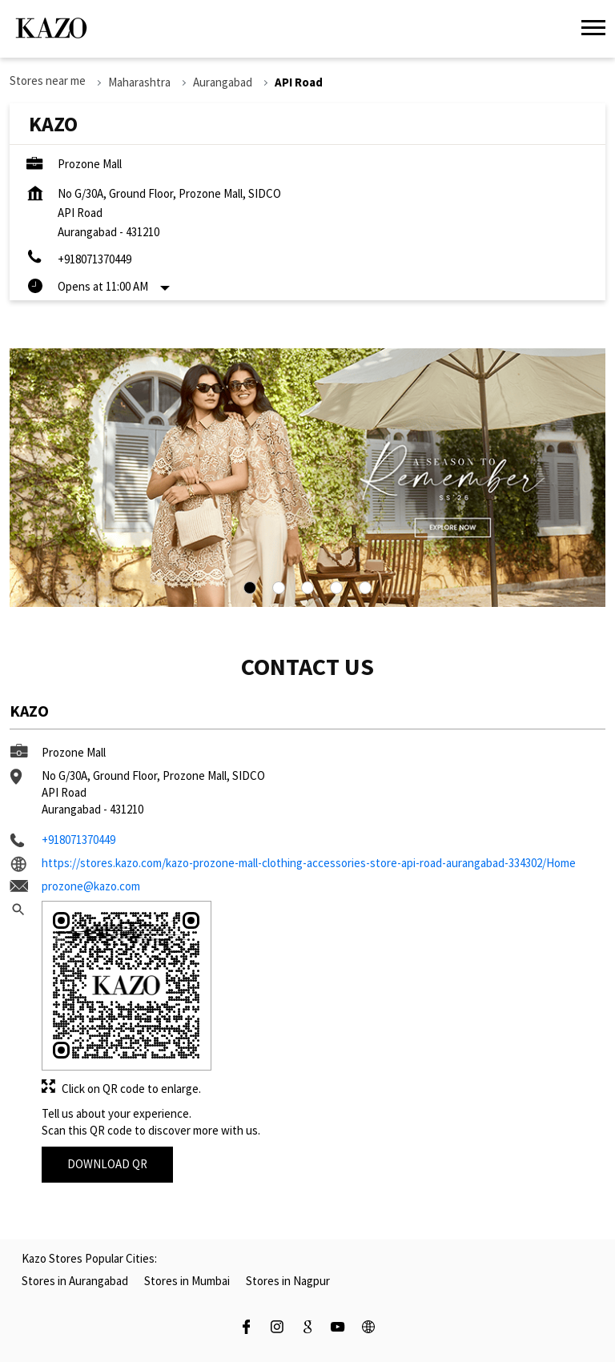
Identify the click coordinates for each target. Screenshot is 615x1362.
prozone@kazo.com (91, 886)
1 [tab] (249, 587)
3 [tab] (307, 587)
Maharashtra (139, 82)
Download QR (107, 1163)
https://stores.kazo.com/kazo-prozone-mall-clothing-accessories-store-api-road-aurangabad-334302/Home (309, 862)
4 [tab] (336, 587)
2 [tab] (278, 587)
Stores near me (48, 80)
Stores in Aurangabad (75, 1280)
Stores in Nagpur (288, 1280)
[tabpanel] (307, 477)
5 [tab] (365, 587)
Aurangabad (222, 82)
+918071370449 (94, 259)
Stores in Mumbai (187, 1280)
